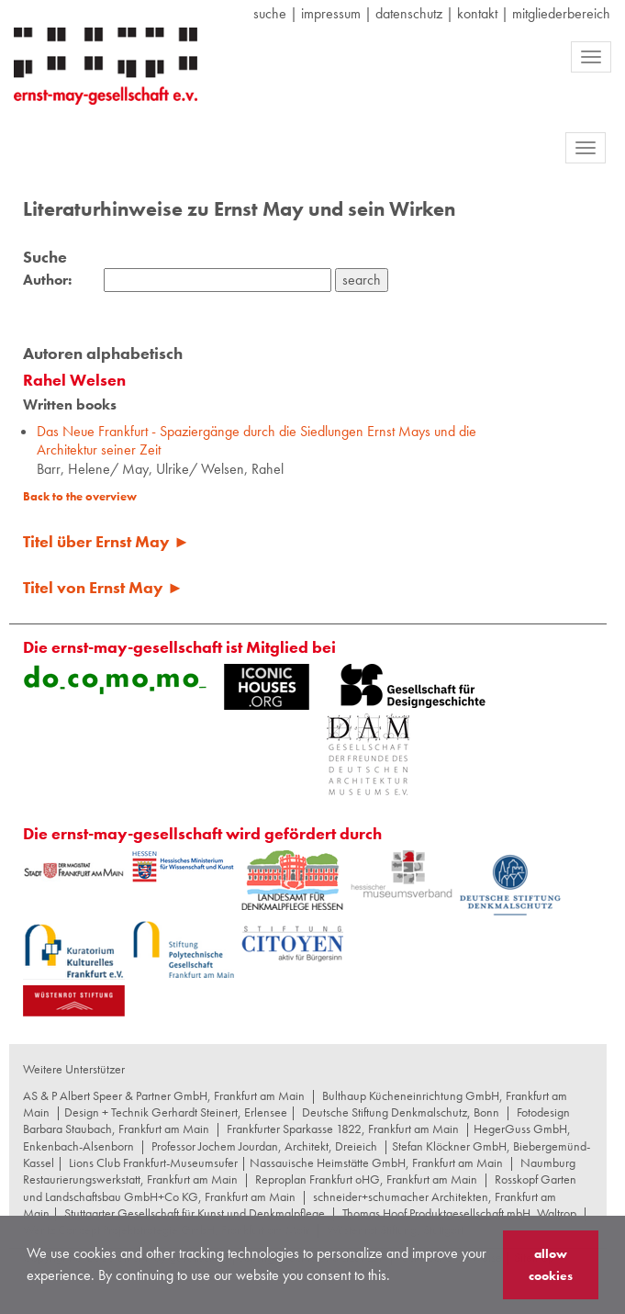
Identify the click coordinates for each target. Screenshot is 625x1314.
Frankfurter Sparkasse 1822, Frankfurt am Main (343, 1128)
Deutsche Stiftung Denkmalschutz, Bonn (400, 1112)
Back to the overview (80, 496)
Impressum (331, 13)
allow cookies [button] (551, 1264)
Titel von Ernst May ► (103, 587)
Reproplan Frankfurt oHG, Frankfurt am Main (366, 1179)
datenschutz (408, 13)
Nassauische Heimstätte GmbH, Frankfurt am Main (376, 1162)
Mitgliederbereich (561, 13)
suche (269, 13)
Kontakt (477, 13)
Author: (47, 280)
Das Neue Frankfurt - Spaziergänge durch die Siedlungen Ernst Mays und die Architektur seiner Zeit (256, 440)
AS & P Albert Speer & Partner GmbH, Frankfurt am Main (164, 1095)
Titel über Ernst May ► (106, 541)
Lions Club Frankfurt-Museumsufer (153, 1162)
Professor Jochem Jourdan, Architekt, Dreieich (264, 1146)
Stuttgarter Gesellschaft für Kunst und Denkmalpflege (194, 1213)
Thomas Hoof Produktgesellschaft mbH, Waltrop (459, 1213)
